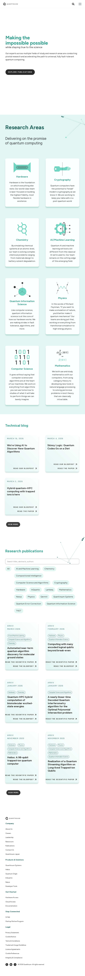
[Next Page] (11, 524)
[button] (79, 4)
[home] (10, 4)
